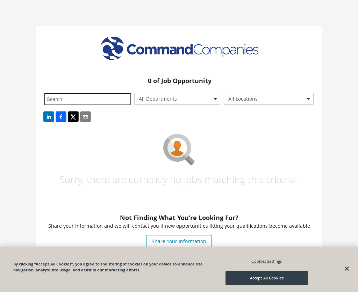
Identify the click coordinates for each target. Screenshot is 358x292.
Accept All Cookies (267, 277)
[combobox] (177, 99)
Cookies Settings (266, 261)
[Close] (347, 268)
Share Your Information (179, 241)
